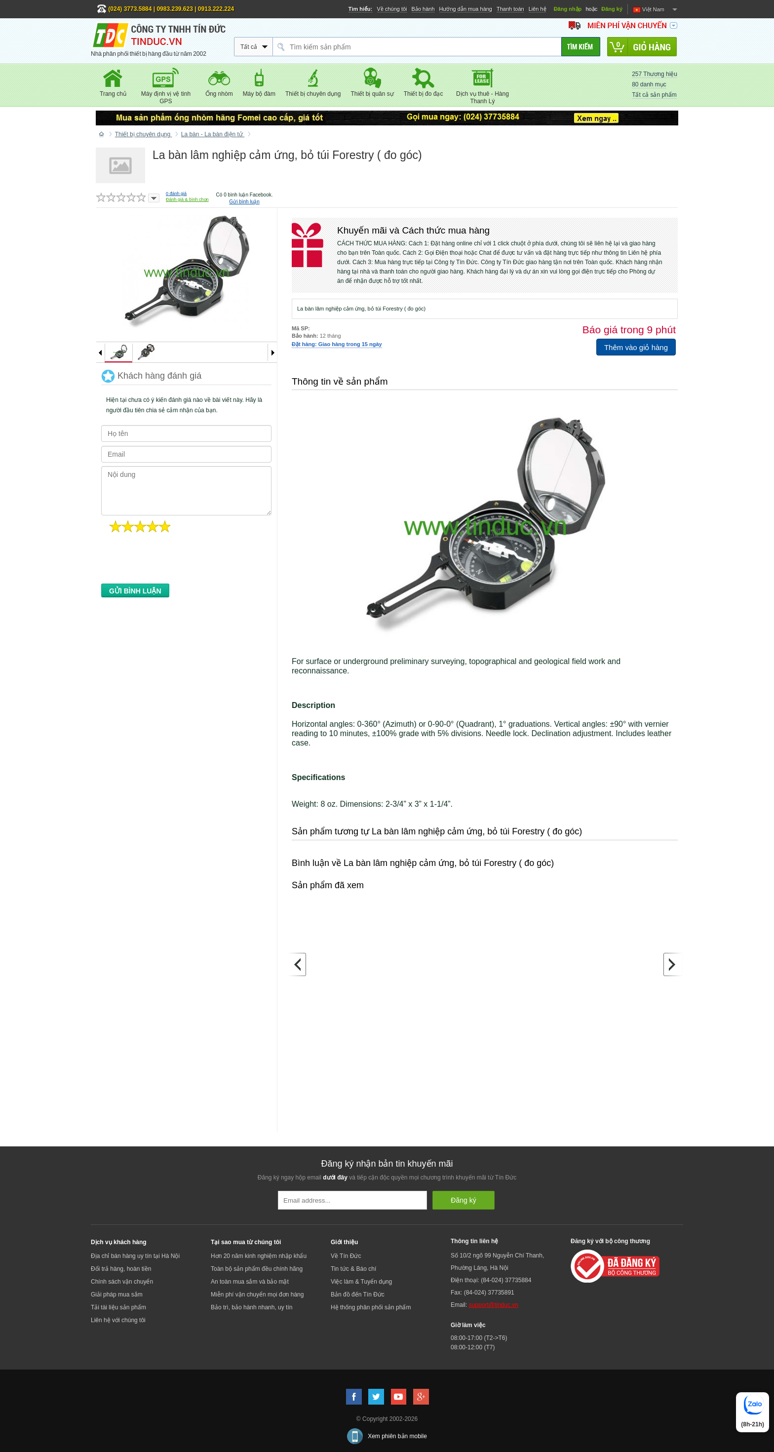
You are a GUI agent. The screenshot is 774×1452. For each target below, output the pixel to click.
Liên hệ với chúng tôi (118, 1320)
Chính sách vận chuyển (122, 1281)
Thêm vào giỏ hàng (636, 347)
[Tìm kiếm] (581, 47)
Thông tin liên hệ (474, 1241)
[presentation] (176, 561)
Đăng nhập (568, 9)
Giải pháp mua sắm (117, 1294)
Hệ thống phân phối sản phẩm (371, 1307)
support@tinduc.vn (493, 1304)
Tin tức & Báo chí (353, 1268)
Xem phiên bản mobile (397, 1436)
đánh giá (176, 193)
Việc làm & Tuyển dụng (361, 1281)
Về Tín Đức (346, 1256)
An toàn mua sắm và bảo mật (250, 1281)
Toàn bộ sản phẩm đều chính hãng (257, 1268)
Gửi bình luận (244, 201)
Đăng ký (611, 9)
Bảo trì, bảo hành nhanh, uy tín (251, 1307)
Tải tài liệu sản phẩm (118, 1307)
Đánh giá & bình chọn (187, 199)
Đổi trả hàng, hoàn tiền (121, 1268)
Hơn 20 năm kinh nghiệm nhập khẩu (259, 1256)
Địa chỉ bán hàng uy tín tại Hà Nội (135, 1256)
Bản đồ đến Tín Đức (358, 1294)
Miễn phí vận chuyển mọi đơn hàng (257, 1294)
